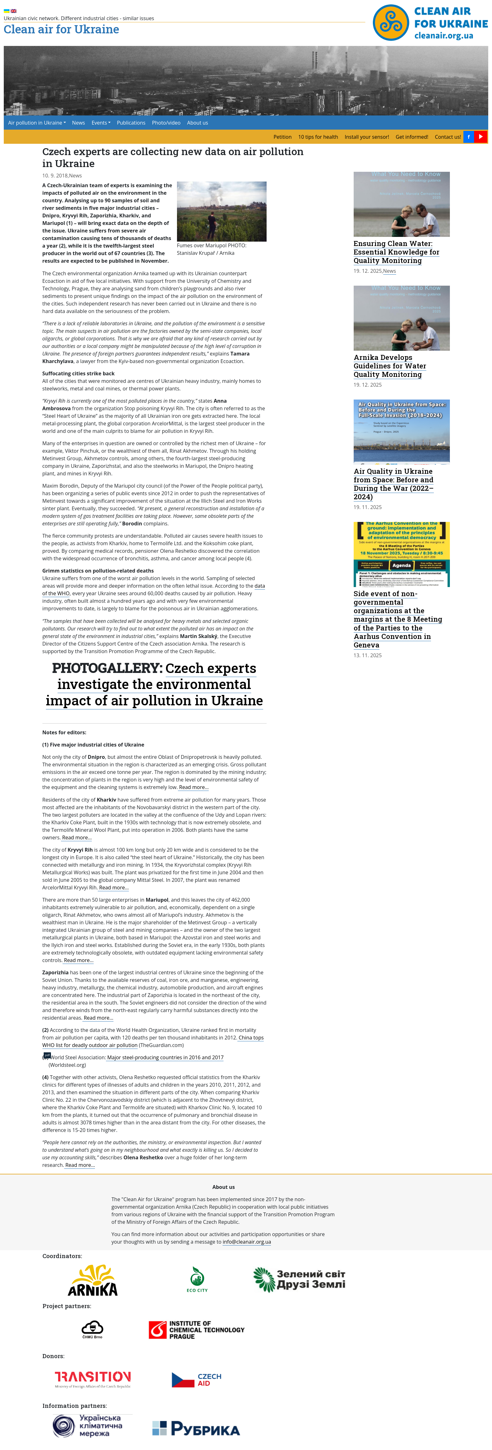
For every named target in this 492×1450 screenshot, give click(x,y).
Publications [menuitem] (131, 122)
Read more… (193, 787)
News (75, 175)
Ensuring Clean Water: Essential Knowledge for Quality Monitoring (396, 251)
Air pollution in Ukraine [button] (35, 122)
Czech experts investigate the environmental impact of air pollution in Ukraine (154, 684)
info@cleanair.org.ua (247, 1241)
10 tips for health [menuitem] (318, 136)
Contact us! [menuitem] (448, 136)
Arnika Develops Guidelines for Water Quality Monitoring (390, 365)
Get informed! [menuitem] (412, 136)
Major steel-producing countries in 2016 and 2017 (165, 1057)
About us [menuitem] (197, 122)
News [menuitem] (78, 122)
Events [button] (99, 122)
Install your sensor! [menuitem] (367, 136)
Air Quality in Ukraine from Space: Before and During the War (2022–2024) (394, 483)
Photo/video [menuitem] (166, 122)
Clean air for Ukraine (61, 29)
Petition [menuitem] (283, 136)
